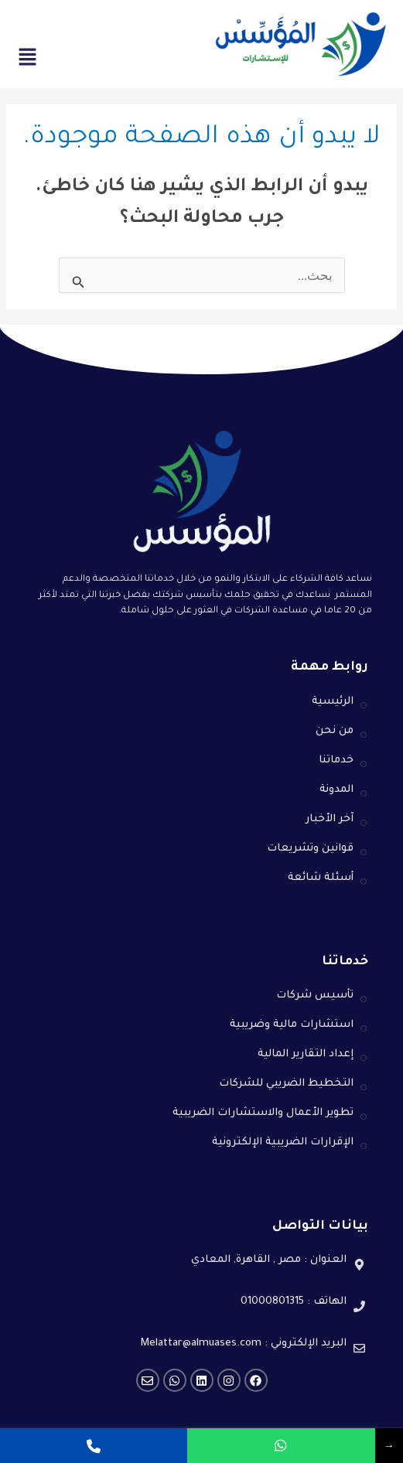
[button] (27, 60)
